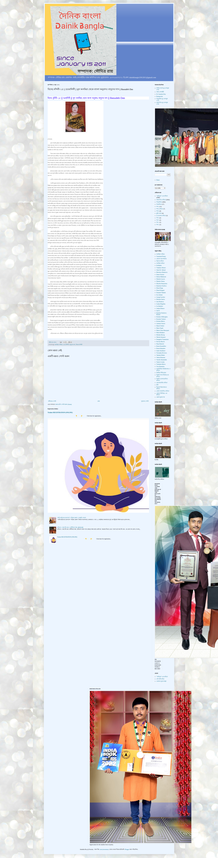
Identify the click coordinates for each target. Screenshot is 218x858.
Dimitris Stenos (160, 281)
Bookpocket (159, 96)
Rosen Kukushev (160, 348)
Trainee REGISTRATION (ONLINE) (60, 412)
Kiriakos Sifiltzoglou (162, 317)
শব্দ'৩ (157, 218)
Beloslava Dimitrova (161, 272)
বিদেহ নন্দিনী (79, 344)
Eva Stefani (159, 295)
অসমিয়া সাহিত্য (59, 344)
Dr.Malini (159, 265)
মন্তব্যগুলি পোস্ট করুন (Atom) (63, 404)
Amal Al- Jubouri (161, 270)
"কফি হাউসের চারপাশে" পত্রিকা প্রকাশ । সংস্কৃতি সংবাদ (71, 517)
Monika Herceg (160, 335)
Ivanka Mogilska (160, 304)
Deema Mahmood (161, 276)
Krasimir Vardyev (161, 319)
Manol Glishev (160, 326)
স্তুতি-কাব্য (159, 213)
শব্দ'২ (157, 224)
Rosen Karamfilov (161, 346)
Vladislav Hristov (161, 267)
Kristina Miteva (160, 321)
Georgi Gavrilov (160, 297)
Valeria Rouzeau (160, 357)
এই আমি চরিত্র (160, 679)
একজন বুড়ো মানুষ (161, 681)
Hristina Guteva (160, 299)
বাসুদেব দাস (72, 344)
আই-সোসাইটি (160, 92)
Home (158, 180)
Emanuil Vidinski (161, 292)
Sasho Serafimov (160, 350)
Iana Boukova (160, 301)
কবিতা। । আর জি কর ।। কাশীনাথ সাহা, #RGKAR (70, 527)
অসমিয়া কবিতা (160, 263)
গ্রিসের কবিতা (160, 261)
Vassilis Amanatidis (161, 359)
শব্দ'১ (157, 222)
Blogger (127, 849)
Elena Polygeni (160, 290)
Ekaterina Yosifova (161, 286)
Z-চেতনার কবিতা (161, 215)
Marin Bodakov (160, 332)
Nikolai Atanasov (161, 337)
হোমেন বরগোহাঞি (161, 258)
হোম (98, 401)
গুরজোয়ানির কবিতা (161, 382)
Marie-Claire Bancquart (162, 330)
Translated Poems (161, 256)
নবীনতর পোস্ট (52, 401)
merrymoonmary (104, 849)
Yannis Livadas (160, 362)
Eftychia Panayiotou (161, 283)
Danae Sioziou (160, 274)
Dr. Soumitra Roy (161, 94)
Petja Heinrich (160, 344)
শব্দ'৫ (157, 206)
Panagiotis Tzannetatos (162, 339)
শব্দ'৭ (157, 220)
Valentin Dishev (160, 355)
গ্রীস (157, 385)
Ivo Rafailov (159, 306)
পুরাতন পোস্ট (145, 401)
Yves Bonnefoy (160, 366)
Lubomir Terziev (160, 323)
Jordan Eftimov (160, 308)
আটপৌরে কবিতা (161, 199)
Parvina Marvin (160, 341)
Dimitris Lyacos (160, 279)
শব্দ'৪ (157, 211)
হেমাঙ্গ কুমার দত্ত (160, 397)
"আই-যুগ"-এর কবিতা (162, 196)
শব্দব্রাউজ (159, 202)
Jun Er (158, 310)
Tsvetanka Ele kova (161, 353)
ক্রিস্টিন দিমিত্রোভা (161, 372)
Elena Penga (159, 288)
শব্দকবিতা (159, 204)
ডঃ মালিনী (66, 344)
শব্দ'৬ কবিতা (159, 209)
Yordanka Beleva (160, 364)
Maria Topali (159, 328)
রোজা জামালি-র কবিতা (162, 391)
